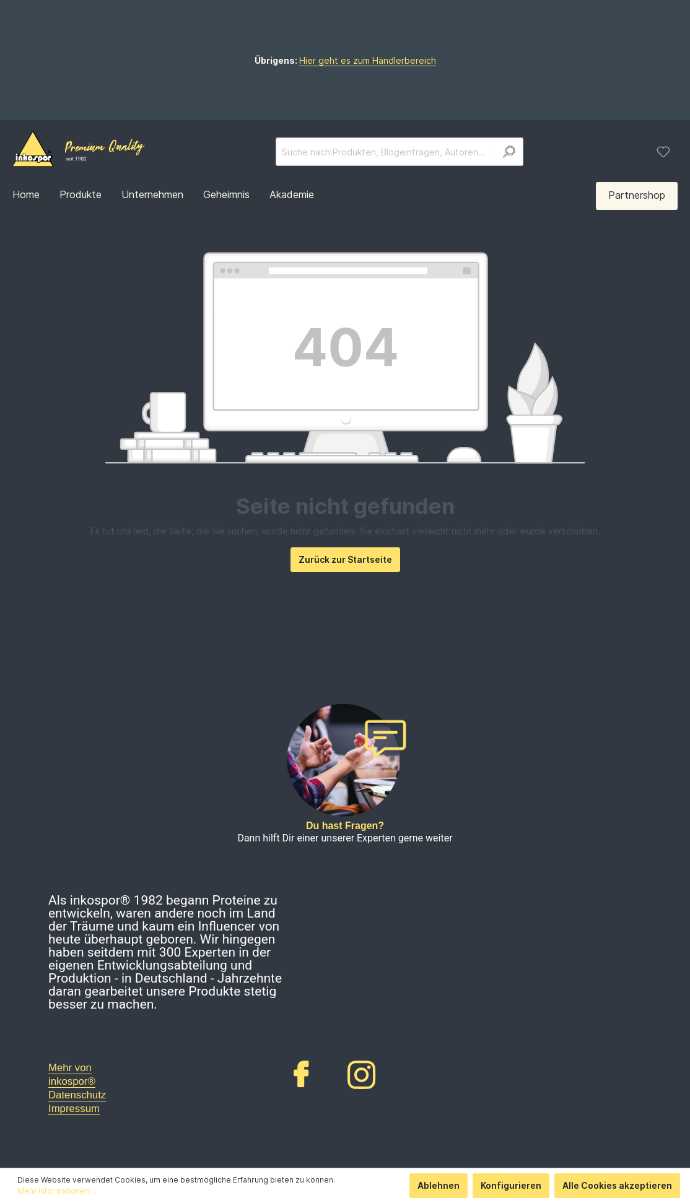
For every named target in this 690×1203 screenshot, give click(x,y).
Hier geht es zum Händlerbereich (367, 60)
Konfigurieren (511, 1185)
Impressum (74, 1108)
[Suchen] (508, 151)
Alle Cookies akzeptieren (617, 1185)
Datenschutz (77, 1095)
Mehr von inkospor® (71, 1074)
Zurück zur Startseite (345, 559)
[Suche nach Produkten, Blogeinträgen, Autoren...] (385, 151)
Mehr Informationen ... (57, 1191)
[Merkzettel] (663, 151)
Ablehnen (438, 1185)
